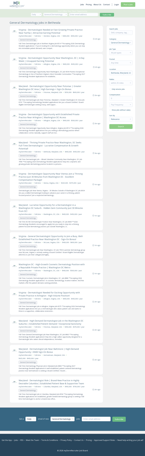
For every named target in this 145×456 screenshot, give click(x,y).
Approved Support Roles (104, 440)
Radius (111, 79)
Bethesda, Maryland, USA (53, 153)
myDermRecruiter (25, 36)
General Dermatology (28, 40)
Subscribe (107, 14)
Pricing (89, 4)
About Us (97, 4)
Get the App (7, 440)
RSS (21, 440)
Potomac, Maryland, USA (53, 93)
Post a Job (128, 4)
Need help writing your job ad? (130, 440)
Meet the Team (32, 440)
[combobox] (36, 14)
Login (116, 4)
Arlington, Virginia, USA (52, 64)
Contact (106, 4)
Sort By (112, 115)
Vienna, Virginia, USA (51, 184)
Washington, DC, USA (51, 216)
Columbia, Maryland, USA (53, 389)
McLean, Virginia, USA (52, 244)
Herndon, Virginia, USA (52, 36)
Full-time (38, 36)
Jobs (82, 4)
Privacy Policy (66, 440)
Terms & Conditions (49, 440)
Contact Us (78, 440)
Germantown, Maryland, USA (54, 358)
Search (121, 126)
